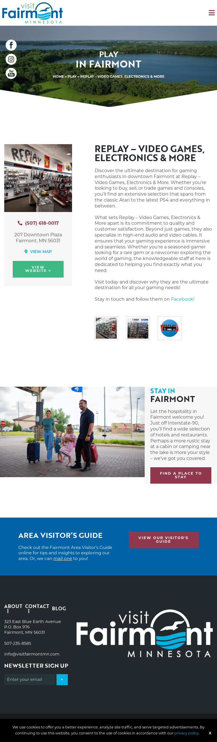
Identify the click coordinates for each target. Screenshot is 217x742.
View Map (38, 252)
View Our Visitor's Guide (163, 540)
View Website (38, 269)
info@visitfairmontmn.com (31, 654)
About (13, 607)
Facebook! (182, 299)
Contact (37, 607)
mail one (62, 558)
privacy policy (186, 733)
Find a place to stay (181, 475)
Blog (59, 608)
